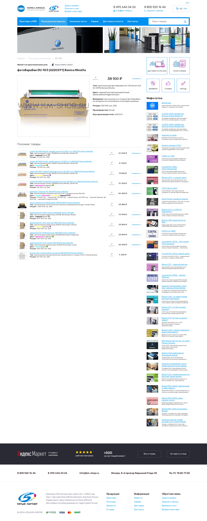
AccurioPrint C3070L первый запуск (176, 254)
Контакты (133, 21)
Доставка (139, 505)
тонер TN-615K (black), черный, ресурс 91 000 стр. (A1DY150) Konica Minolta (61, 151)
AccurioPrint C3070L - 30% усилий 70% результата (175, 243)
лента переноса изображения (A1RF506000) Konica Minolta (55, 203)
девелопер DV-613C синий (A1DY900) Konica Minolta (51, 243)
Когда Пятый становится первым (175, 199)
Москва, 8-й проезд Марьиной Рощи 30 (134, 473)
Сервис (95, 21)
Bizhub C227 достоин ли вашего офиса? (174, 319)
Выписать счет (169, 505)
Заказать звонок (170, 502)
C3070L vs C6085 (169, 231)
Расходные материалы (53, 21)
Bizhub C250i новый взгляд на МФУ (174, 221)
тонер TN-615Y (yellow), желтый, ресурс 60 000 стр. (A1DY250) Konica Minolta (62, 171)
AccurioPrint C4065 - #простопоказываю (170, 168)
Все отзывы (149, 454)
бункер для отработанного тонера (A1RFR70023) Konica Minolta (56, 253)
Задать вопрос (72, 5)
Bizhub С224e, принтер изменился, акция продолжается (176, 331)
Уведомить (136, 79)
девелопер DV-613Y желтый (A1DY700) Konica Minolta (52, 223)
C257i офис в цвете (169, 188)
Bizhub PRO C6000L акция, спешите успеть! (172, 399)
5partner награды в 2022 (171, 145)
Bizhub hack (166, 103)
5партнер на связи (169, 135)
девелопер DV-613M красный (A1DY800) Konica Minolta (52, 233)
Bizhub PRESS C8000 (62, 64)
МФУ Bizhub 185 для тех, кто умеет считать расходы (176, 342)
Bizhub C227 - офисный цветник (174, 265)
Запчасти (111, 505)
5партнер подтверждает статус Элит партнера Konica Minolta (174, 287)
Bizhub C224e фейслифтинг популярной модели (173, 354)
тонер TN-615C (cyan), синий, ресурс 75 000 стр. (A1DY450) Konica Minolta (61, 161)
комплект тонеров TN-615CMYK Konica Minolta (49, 192)
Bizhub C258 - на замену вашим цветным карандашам (174, 298)
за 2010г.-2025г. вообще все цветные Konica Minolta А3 (173, 115)
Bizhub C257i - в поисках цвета (174, 178)
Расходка (111, 502)
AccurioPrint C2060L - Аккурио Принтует (173, 276)
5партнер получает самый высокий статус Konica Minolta (174, 421)
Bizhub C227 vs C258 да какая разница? (174, 308)
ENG (187, 3)
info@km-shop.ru (89, 473)
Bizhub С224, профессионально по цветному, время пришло (176, 376)
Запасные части (78, 21)
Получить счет (72, 8)
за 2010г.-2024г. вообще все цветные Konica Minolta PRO (173, 126)
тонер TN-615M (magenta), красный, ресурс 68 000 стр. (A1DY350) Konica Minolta (64, 182)
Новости (138, 498)
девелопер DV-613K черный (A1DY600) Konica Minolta (52, 213)
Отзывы (110, 509)
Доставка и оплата (113, 21)
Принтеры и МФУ (28, 21)
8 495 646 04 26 (124, 7)
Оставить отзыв (178, 454)
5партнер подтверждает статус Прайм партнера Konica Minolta (174, 365)
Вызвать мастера (73, 11)
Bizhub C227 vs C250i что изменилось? (172, 211)
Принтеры (111, 498)
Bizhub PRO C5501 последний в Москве (174, 410)
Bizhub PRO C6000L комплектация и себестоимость (175, 387)
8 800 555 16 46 (155, 7)
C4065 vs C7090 (168, 156)
